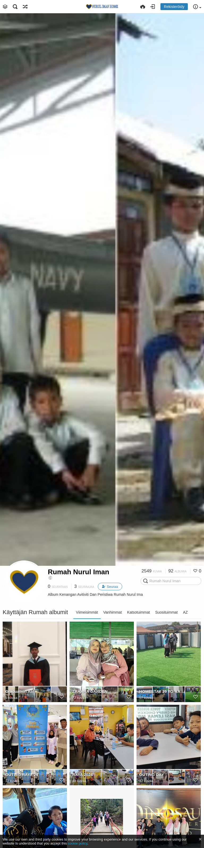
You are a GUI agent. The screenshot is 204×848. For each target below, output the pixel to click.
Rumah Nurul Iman (78, 572)
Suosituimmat (166, 612)
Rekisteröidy (174, 7)
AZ (185, 612)
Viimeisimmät (87, 612)
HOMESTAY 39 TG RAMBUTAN (162, 691)
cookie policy (77, 843)
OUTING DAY (151, 774)
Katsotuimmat (138, 612)
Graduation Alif (19, 691)
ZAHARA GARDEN (90, 691)
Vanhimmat (112, 612)
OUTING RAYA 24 (21, 774)
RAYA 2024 (82, 774)
